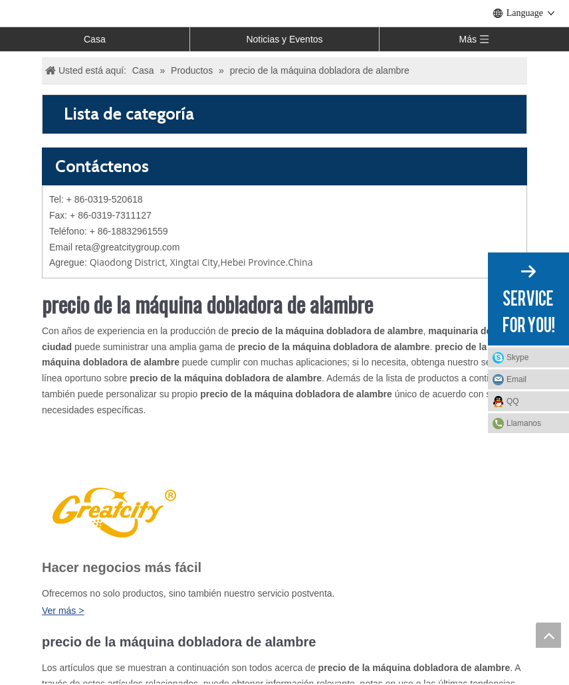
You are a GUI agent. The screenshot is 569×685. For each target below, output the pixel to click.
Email (516, 379)
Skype (517, 357)
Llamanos (524, 423)
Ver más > (63, 610)
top (548, 635)
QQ (513, 401)
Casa (95, 39)
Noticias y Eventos (284, 39)
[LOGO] (112, 510)
